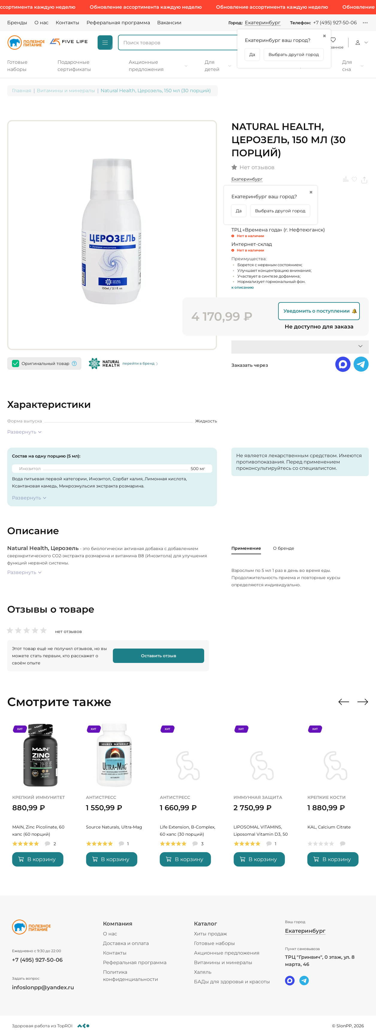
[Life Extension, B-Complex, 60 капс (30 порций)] (188, 798)
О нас (41, 22)
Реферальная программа (118, 22)
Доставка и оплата (126, 943)
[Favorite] (332, 42)
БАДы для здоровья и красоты (232, 981)
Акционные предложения (227, 953)
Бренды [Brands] (17, 22)
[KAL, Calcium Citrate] (336, 798)
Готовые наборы (214, 943)
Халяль (202, 972)
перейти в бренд (140, 363)
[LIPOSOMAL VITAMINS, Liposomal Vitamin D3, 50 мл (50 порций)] (262, 798)
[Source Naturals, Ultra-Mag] (114, 798)
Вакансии (169, 22)
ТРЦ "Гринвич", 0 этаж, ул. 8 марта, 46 (319, 960)
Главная (21, 90)
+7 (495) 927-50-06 (335, 22)
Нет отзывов (257, 167)
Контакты (67, 22)
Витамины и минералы (66, 90)
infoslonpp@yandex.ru (43, 987)
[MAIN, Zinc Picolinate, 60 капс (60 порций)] (40, 798)
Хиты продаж (210, 934)
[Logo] (26, 42)
